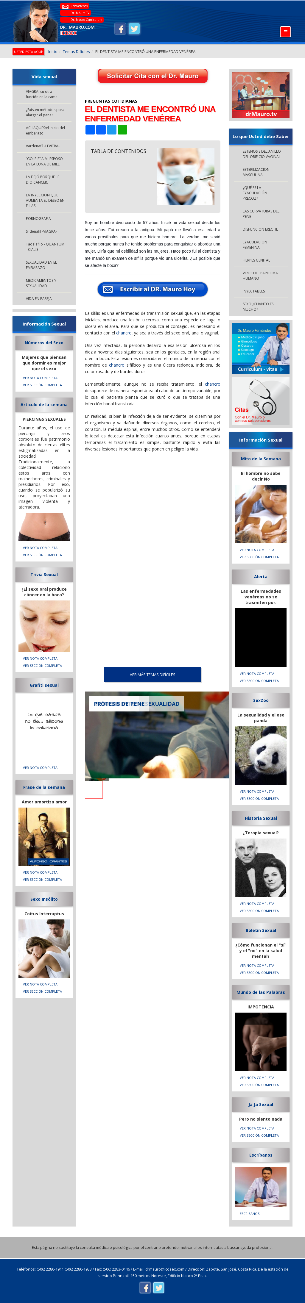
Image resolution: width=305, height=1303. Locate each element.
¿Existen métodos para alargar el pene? (45, 112)
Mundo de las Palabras (260, 992)
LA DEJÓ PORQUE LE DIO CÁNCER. (42, 179)
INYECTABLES (254, 291)
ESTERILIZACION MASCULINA (256, 172)
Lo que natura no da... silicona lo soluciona (44, 721)
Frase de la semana (44, 787)
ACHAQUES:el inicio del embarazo (45, 130)
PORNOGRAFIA (38, 218)
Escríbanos (261, 1155)
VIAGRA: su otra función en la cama (41, 94)
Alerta (260, 576)
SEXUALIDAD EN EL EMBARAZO (41, 265)
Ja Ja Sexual (260, 1104)
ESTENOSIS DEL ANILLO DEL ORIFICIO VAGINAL (262, 154)
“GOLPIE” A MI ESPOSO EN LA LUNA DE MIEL (44, 161)
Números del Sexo (44, 342)
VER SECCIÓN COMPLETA (42, 385)
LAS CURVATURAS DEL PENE (261, 214)
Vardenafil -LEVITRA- (43, 145)
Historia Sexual (261, 818)
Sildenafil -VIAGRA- (41, 231)
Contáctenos (79, 6)
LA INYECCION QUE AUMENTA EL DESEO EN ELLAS (45, 200)
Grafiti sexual (44, 685)
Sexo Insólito (44, 899)
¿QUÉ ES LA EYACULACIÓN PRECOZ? (255, 193)
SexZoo (261, 700)
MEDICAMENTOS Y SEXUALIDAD (41, 283)
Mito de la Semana (261, 459)
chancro (124, 333)
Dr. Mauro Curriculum (86, 20)
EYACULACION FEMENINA (255, 245)
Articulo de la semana (44, 404)
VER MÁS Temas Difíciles (152, 674)
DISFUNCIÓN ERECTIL (260, 229)
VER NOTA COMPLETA (40, 378)
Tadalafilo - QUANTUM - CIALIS (45, 247)
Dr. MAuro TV (80, 13)
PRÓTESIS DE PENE (119, 703)
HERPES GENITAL (256, 260)
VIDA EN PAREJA (39, 298)
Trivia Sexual (44, 574)
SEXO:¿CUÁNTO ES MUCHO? (258, 306)
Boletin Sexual (261, 930)
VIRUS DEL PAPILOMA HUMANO (260, 275)
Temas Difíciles (76, 51)
